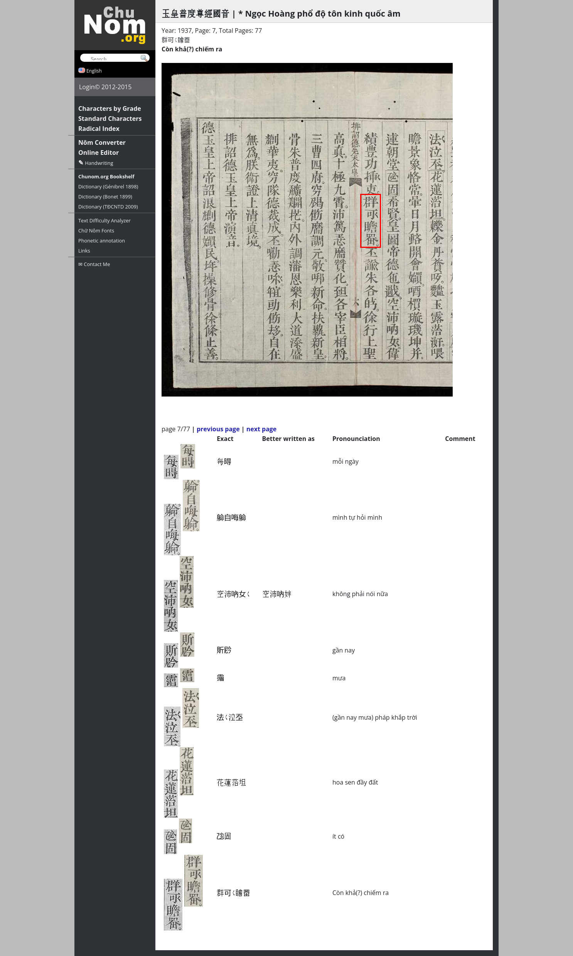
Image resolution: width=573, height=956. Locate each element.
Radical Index (99, 128)
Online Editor (98, 152)
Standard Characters (110, 118)
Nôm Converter (102, 142)
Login (87, 87)
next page (261, 429)
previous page (218, 429)
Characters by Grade (109, 108)
